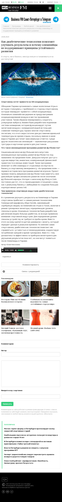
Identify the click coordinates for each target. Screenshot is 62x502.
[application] (19, 251)
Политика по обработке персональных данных (16, 487)
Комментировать (31, 265)
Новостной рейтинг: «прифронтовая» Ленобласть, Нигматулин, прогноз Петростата (26, 462)
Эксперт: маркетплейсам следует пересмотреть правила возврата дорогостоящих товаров (29, 455)
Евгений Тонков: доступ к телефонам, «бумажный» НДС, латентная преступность (14, 330)
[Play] (3, 250)
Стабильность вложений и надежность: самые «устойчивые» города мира (42, 301)
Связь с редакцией (31, 271)
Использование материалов (14, 485)
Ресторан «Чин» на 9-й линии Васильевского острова (13, 300)
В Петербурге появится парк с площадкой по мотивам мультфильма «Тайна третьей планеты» (28, 442)
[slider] (19, 247)
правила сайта (29, 485)
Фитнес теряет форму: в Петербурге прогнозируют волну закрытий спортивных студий (29, 430)
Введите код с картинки (11, 390)
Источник (29, 97)
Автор (4, 350)
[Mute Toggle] (16, 250)
